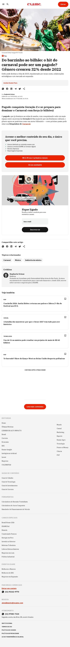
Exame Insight (7, 450)
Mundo (59, 425)
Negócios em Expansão (10, 577)
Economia (5, 442)
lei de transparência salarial (13, 637)
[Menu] (3, 4)
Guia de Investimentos (9, 486)
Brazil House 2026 (8, 523)
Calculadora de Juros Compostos (13, 506)
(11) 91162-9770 (12, 592)
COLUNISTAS (6, 465)
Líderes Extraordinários (10, 549)
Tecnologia (61, 444)
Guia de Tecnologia (8, 482)
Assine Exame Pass (10, 83)
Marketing (60, 432)
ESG (3, 446)
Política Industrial (8, 557)
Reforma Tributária (9, 545)
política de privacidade (10, 633)
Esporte (59, 436)
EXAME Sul (5, 526)
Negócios (5, 461)
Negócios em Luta (8, 553)
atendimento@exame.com (12, 603)
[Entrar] (63, 4)
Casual (59, 428)
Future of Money (62, 447)
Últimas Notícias (7, 427)
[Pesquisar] (7, 4)
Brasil (4, 434)
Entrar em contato (9, 588)
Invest (4, 457)
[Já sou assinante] (35, 165)
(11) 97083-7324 (12, 614)
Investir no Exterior (8, 542)
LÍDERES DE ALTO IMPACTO (12, 431)
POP (58, 455)
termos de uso (7, 626)
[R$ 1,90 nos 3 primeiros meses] (35, 158)
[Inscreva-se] (35, 229)
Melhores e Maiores (9, 569)
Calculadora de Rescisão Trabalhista (15, 502)
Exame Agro (61, 440)
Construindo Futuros (9, 534)
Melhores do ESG (8, 573)
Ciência (59, 451)
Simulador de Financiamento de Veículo (16, 509)
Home (4, 423)
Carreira (5, 438)
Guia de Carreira (8, 489)
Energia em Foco (7, 538)
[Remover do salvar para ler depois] (65, 299)
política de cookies (9, 630)
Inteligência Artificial (9, 453)
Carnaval (26, 124)
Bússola (4, 530)
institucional (7, 623)
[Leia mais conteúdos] (35, 406)
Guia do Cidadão (7, 478)
